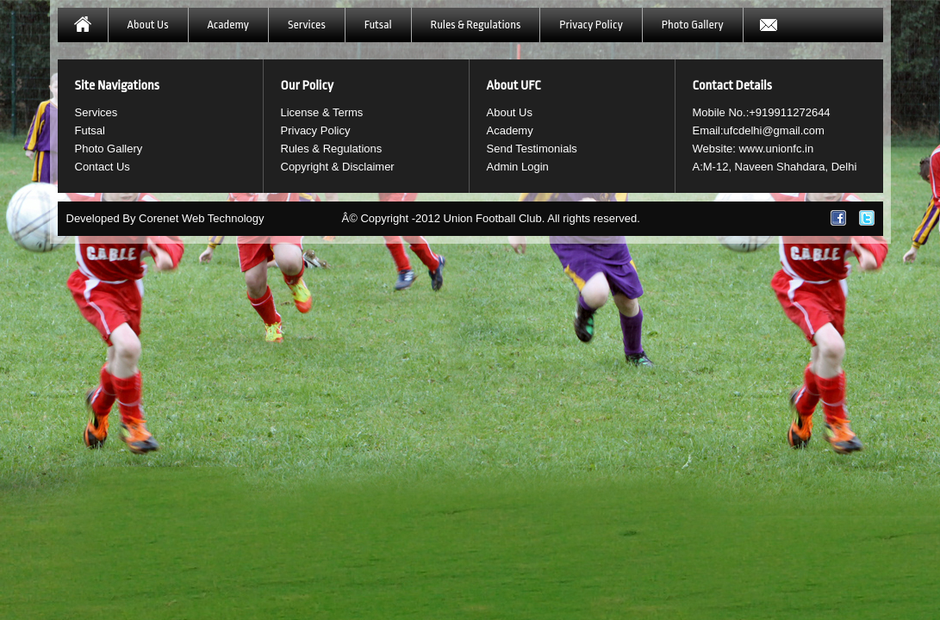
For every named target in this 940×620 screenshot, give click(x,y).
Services (307, 24)
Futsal (378, 24)
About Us (148, 24)
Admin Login (518, 166)
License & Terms (322, 112)
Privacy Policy (590, 24)
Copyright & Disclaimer (338, 166)
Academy (228, 24)
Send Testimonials (532, 148)
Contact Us (102, 166)
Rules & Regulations (476, 24)
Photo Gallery (693, 24)
